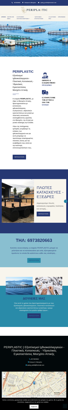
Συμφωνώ (34, 406)
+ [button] (4, 374)
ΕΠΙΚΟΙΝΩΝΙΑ (61, 17)
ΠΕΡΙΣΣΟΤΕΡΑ (19, 157)
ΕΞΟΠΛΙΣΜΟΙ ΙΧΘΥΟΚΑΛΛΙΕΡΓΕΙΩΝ (23, 17)
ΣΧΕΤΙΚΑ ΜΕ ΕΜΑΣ (10, 17)
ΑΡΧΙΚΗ (3, 17)
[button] (5, 39)
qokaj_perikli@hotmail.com (48, 2)
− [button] (4, 376)
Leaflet (3, 395)
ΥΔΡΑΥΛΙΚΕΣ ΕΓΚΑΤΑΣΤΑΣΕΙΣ (39, 17)
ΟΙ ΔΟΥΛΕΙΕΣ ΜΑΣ (52, 17)
